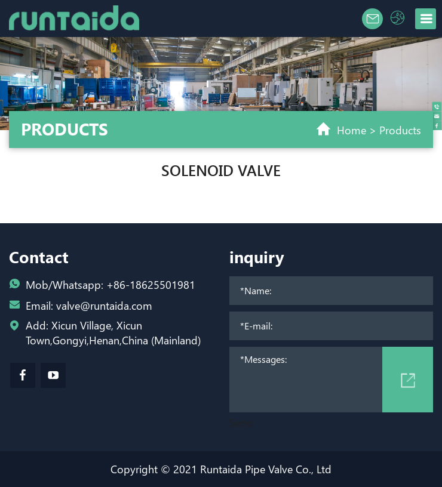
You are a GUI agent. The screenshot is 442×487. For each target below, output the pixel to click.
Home (351, 130)
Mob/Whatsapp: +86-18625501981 (110, 285)
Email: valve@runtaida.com (89, 305)
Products (400, 130)
